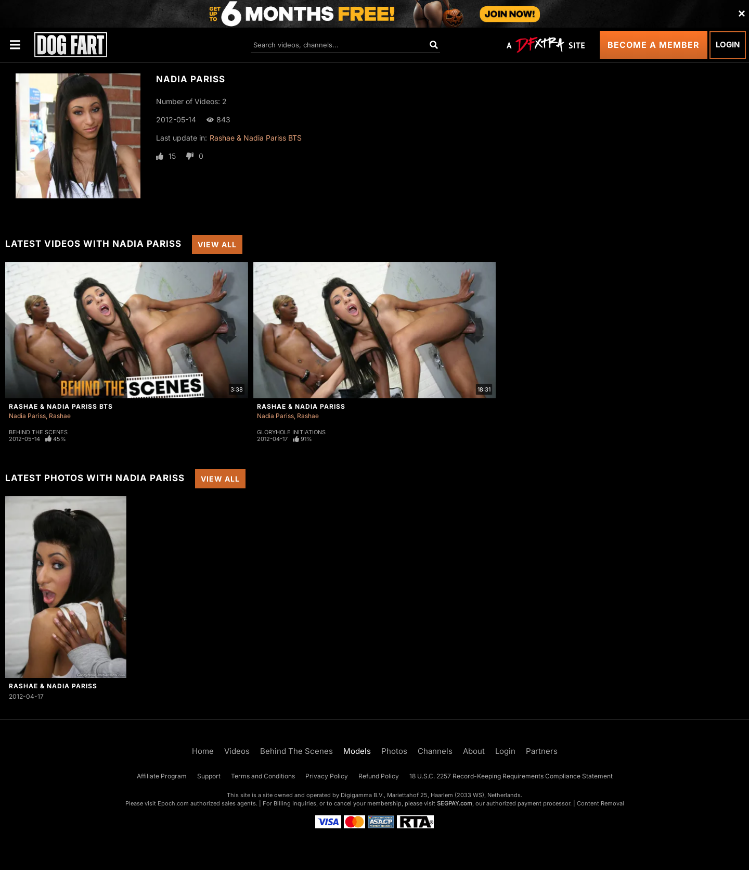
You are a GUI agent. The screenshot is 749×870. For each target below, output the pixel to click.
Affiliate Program (162, 776)
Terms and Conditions (263, 776)
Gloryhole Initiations (291, 432)
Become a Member (654, 45)
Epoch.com (173, 803)
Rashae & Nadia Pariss (301, 406)
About (474, 751)
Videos (237, 751)
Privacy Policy (326, 776)
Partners (542, 751)
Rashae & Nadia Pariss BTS (256, 137)
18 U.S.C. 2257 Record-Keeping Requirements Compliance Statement (511, 776)
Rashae (60, 416)
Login (728, 44)
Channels (435, 751)
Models (357, 751)
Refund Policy (378, 776)
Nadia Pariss (27, 416)
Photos (394, 751)
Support (209, 776)
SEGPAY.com (454, 803)
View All (217, 244)
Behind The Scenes (38, 432)
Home (203, 751)
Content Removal (600, 803)
